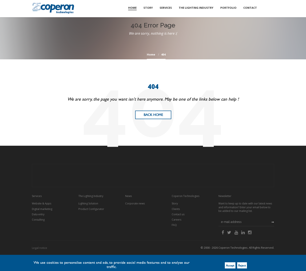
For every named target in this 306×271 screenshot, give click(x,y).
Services (166, 8)
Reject (242, 265)
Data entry (38, 214)
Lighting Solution (88, 203)
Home (132, 8)
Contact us (178, 214)
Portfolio (228, 8)
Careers (176, 219)
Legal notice (39, 248)
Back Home (153, 115)
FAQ (174, 225)
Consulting (38, 219)
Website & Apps (41, 203)
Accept (230, 265)
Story (148, 8)
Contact (250, 8)
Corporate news (135, 203)
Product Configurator (91, 209)
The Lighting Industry (196, 8)
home (151, 54)
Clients (176, 209)
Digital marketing (42, 209)
